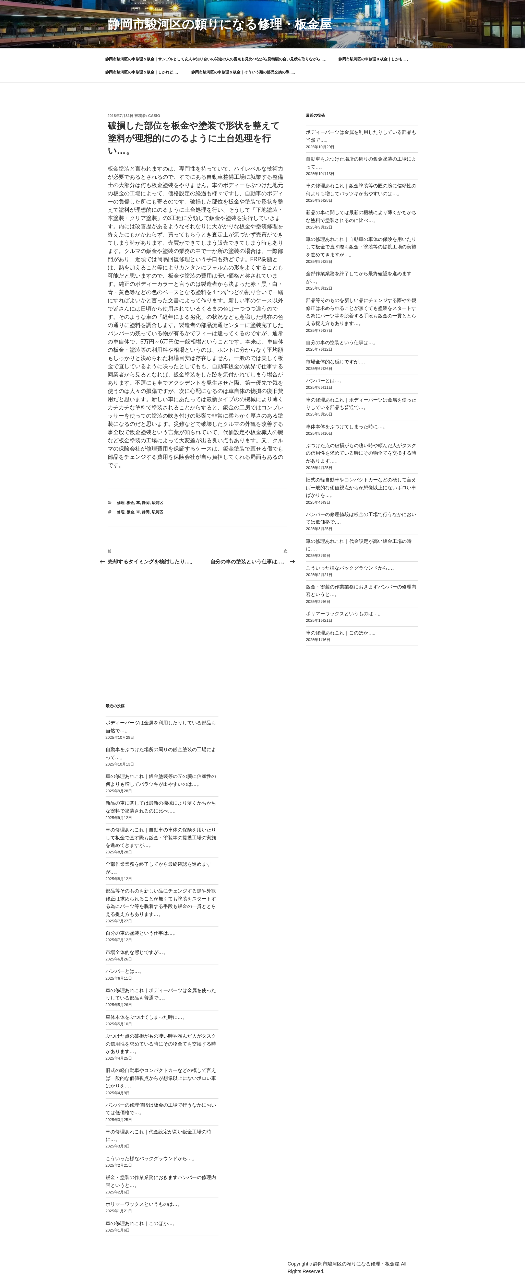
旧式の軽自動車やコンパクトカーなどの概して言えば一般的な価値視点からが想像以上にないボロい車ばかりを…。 (361, 487)
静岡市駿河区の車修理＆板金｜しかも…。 (374, 59)
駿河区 (157, 503)
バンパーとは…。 (325, 380)
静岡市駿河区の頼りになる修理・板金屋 (220, 24)
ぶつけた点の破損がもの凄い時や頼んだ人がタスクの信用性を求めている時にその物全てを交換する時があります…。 (361, 453)
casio (154, 116)
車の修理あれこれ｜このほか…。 (342, 632)
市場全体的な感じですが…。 (337, 361)
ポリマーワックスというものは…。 (344, 613)
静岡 (146, 503)
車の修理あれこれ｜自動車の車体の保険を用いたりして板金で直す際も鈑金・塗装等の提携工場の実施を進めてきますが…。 (361, 246)
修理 (120, 503)
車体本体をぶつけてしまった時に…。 (346, 426)
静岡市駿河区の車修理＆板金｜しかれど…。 (143, 72)
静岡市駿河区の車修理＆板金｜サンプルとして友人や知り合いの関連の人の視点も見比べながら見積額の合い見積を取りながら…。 (216, 59)
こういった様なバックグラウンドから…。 (351, 568)
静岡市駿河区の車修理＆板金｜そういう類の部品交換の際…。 (244, 72)
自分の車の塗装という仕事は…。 (342, 342)
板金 (130, 503)
